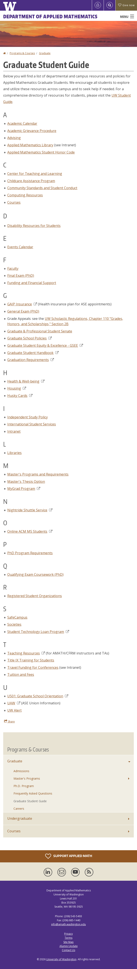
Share (9, 721)
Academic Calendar (22, 123)
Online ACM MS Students (29, 531)
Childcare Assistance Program (31, 180)
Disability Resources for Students (34, 225)
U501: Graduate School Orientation (37, 696)
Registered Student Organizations (34, 595)
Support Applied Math (68, 856)
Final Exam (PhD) (20, 275)
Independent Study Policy (27, 417)
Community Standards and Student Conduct (42, 188)
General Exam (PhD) (23, 311)
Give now (126, 5)
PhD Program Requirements (30, 553)
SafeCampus (17, 617)
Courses (14, 202)
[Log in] (98, 5)
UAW (13, 703)
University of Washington (61, 959)
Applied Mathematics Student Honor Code (41, 152)
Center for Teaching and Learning (34, 173)
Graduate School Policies (29, 338)
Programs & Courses (22, 53)
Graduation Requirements (30, 359)
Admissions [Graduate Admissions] (21, 771)
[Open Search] (109, 5)
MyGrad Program (23, 488)
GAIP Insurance (22, 304)
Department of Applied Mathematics (50, 16)
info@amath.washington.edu (68, 924)
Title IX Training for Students (30, 660)
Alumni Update (69, 946)
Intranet (14, 431)
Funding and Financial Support (31, 282)
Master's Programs (26, 778)
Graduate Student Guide (30, 801)
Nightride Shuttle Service (29, 510)
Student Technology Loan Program (38, 631)
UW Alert (14, 710)
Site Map (68, 942)
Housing (16, 388)
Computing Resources (25, 195)
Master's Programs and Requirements (37, 474)
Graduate (45, 53)
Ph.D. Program (23, 786)
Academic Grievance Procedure (31, 130)
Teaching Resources (26, 653)
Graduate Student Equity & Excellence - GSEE (45, 345)
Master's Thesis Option (26, 481)
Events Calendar (20, 247)
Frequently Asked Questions (32, 793)
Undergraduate (19, 818)
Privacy (68, 934)
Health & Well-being (26, 381)
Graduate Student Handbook (33, 352)
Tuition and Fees (20, 674)
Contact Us (68, 950)
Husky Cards (20, 395)
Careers (18, 809)
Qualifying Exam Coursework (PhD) (35, 574)
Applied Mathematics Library (30, 145)
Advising (14, 137)
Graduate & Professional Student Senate (39, 331)
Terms (68, 938)
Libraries (14, 452)
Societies (14, 624)
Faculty (12, 268)
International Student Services (31, 424)
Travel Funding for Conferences (32, 667)
